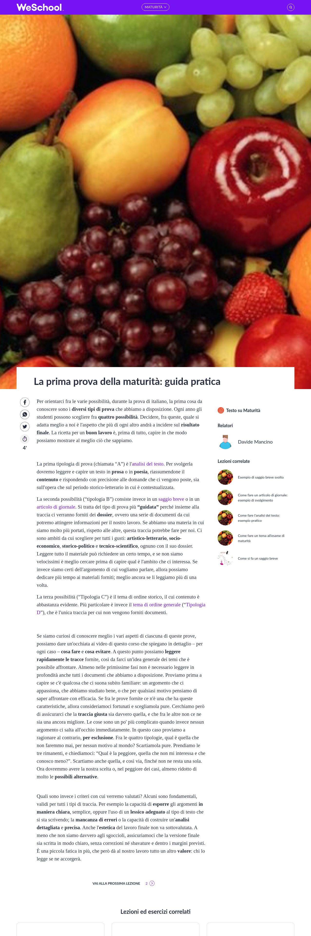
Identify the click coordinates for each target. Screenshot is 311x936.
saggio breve (171, 499)
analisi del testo (147, 464)
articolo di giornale (56, 507)
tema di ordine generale (157, 604)
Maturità (251, 410)
